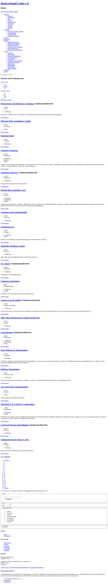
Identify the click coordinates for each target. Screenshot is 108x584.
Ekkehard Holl (7, 136)
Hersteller (9, 513)
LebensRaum (6, 332)
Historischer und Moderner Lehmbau (17, 104)
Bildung (6, 40)
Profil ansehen (5, 117)
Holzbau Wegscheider (10, 369)
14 (5, 482)
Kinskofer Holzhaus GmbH (13, 246)
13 (5, 480)
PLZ (5, 85)
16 (5, 485)
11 (4, 477)
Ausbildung (10, 518)
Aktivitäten (11, 24)
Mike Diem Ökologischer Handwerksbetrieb (20, 318)
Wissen (6, 51)
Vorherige (7, 460)
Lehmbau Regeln (12, 57)
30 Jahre (10, 20)
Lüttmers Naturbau (9, 150)
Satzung (10, 25)
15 (5, 483)
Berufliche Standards (13, 42)
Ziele (9, 19)
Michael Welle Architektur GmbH (16, 121)
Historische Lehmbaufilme (15, 50)
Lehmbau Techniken (13, 36)
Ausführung (10, 520)
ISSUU (6, 544)
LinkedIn (6, 550)
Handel (8, 515)
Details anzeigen (6, 100)
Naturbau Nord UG (9, 173)
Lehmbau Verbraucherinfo (15, 61)
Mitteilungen (11, 17)
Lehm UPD (11, 59)
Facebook (6, 547)
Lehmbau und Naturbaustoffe (14, 212)
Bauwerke (7, 39)
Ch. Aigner (5, 264)
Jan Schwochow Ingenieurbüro (14, 387)
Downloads (7, 536)
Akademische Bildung (14, 44)
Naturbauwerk (7, 227)
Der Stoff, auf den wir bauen (15, 31)
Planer (8, 511)
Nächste (6, 488)
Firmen (6, 37)
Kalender (6, 70)
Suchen (8, 499)
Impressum (7, 582)
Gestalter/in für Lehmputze (15, 47)
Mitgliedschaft (12, 22)
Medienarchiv (11, 65)
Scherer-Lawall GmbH (11, 300)
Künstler (9, 521)
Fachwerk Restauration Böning (14, 425)
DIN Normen (11, 54)
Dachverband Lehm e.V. (15, 3)
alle (5, 97)
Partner (10, 28)
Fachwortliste (11, 67)
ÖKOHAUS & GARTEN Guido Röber (18, 404)
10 (5, 475)
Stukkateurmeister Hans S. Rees (15, 440)
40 (5, 95)
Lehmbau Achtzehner (10, 281)
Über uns (10, 16)
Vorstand (10, 27)
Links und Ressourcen (14, 62)
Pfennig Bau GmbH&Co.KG (13, 190)
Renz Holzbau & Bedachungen (14, 350)
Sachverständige (11, 516)
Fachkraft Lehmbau (13, 45)
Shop (5, 534)
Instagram (7, 549)
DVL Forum (7, 542)
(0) (7, 567)
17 (5, 486)
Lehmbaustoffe (12, 34)
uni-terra (6, 545)
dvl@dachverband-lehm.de (20, 567)
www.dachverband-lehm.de (36, 567)
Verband (6, 14)
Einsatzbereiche (12, 33)
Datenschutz (7, 580)
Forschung (10, 53)
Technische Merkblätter (14, 56)
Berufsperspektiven (13, 48)
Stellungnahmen (12, 68)
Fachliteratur (11, 64)
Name (5, 86)
